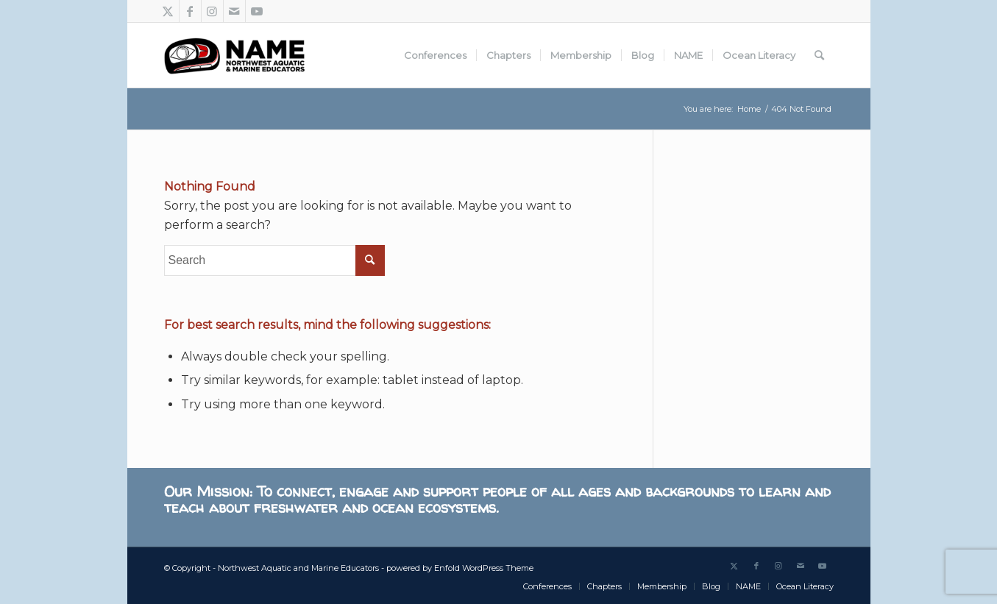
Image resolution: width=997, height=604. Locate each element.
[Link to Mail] (234, 11)
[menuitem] (435, 55)
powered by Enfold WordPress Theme (459, 568)
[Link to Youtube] (257, 11)
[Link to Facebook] (190, 11)
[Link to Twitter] (168, 11)
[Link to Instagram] (212, 11)
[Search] (819, 55)
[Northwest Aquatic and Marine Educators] (234, 55)
